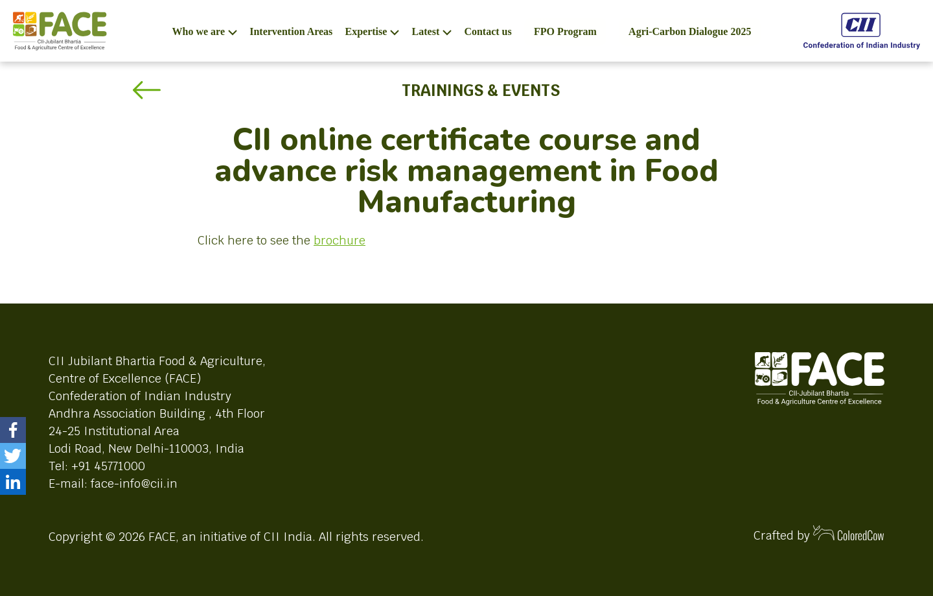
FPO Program (565, 31)
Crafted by (819, 534)
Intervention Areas (290, 31)
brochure (339, 240)
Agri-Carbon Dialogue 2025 (689, 31)
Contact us (487, 31)
